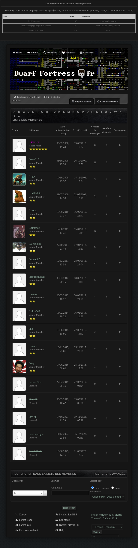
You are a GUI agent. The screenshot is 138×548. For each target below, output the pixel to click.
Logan (32, 176)
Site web (55, 480)
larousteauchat (37, 276)
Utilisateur (17, 480)
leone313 (34, 159)
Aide (103, 52)
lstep (31, 363)
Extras (117, 52)
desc (63, 133)
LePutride (34, 227)
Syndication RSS (66, 514)
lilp (31, 328)
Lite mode (62, 519)
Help (59, 530)
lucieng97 (34, 259)
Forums (32, 52)
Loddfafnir (35, 193)
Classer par (96, 480)
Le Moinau (35, 243)
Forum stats (23, 525)
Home (17, 52)
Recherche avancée (109, 473)
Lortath (33, 210)
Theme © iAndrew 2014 (104, 518)
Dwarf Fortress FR (67, 525)
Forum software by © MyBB (106, 515)
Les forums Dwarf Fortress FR (32, 96)
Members (68, 52)
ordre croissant (102, 488)
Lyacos (33, 294)
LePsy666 (34, 311)
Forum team (23, 519)
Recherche (50, 52)
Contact (21, 514)
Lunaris (33, 346)
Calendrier (87, 52)
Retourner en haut (26, 530)
